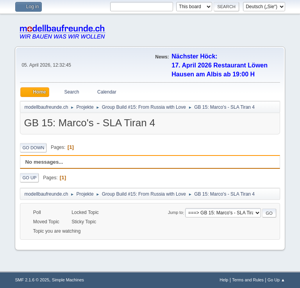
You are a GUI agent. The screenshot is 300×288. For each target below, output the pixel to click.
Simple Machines (68, 279)
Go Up (29, 177)
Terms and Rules (248, 279)
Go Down (33, 147)
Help (224, 279)
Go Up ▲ (276, 279)
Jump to (175, 212)
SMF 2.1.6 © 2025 (32, 279)
